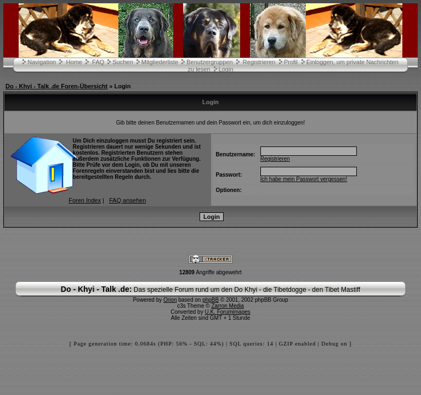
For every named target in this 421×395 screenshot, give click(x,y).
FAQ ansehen (127, 200)
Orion (170, 300)
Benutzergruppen (209, 62)
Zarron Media (227, 306)
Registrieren (259, 62)
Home (74, 62)
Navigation (41, 62)
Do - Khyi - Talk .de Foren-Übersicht (56, 86)
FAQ (98, 62)
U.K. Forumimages (227, 312)
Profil (291, 62)
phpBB (210, 300)
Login (226, 69)
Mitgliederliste (159, 62)
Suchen (122, 62)
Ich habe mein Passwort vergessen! (303, 179)
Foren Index (85, 200)
